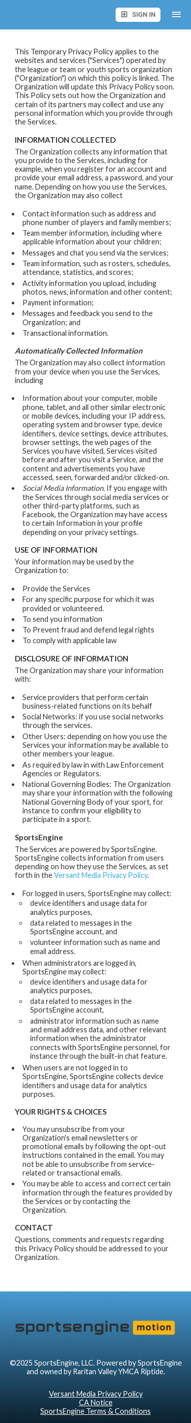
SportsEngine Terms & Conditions (95, 1411)
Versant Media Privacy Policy (100, 875)
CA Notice (96, 1402)
